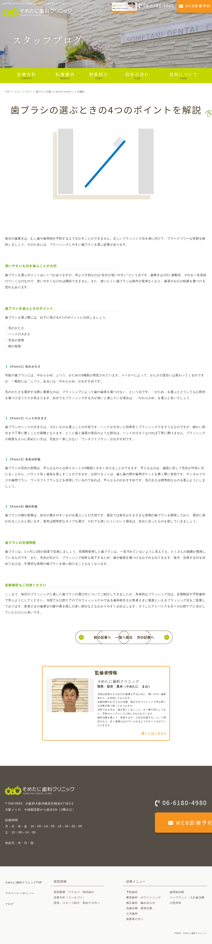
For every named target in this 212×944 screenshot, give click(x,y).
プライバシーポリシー (19, 893)
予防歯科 (132, 892)
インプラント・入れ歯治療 (187, 897)
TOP (7, 91)
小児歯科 (132, 913)
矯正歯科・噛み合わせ (140, 902)
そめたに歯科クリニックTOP (23, 882)
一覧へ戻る (106, 637)
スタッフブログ (23, 91)
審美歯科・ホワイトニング (143, 897)
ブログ (9, 904)
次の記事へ (163, 637)
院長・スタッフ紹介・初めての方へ (77, 902)
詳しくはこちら (153, 733)
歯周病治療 (177, 892)
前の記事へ (48, 637)
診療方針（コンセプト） (70, 897)
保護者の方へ (135, 919)
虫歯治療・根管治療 (139, 908)
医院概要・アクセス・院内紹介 (74, 892)
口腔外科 (175, 902)
